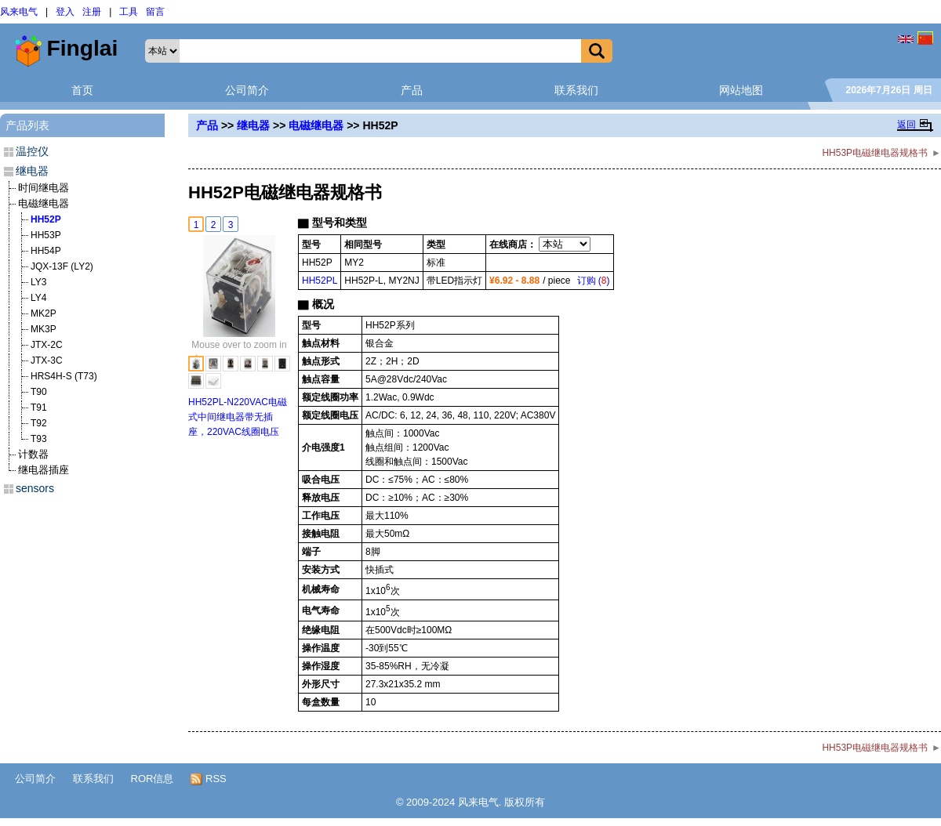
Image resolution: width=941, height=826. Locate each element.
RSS (208, 779)
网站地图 (741, 90)
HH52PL (319, 280)
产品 (412, 90)
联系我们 (576, 90)
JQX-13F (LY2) (62, 266)
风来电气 (19, 11)
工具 (128, 11)
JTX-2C (47, 344)
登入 (65, 11)
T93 (39, 438)
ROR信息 (152, 778)
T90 (39, 391)
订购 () (593, 280)
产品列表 (27, 125)
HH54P (46, 250)
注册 (91, 11)
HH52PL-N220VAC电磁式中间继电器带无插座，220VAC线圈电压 (237, 417)
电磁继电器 (316, 125)
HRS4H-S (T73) (64, 376)
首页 (82, 90)
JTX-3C (47, 360)
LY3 (38, 282)
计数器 (33, 454)
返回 (906, 124)
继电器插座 (43, 470)
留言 (155, 11)
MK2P (43, 313)
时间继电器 (43, 188)
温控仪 (32, 151)
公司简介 (247, 90)
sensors (35, 488)
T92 (39, 423)
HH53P (46, 235)
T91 (39, 407)
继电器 (253, 125)
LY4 (38, 297)
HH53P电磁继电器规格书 (875, 152)
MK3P (43, 329)
